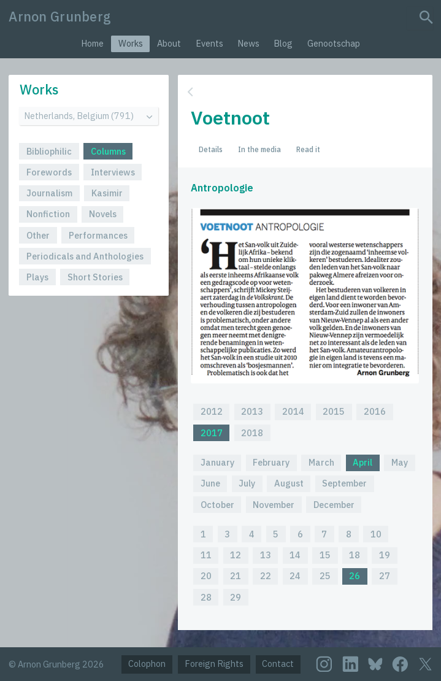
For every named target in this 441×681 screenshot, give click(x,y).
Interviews (113, 172)
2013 (252, 411)
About (169, 43)
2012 (212, 411)
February (271, 462)
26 (354, 576)
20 (206, 576)
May (399, 462)
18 (354, 555)
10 (376, 534)
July (247, 483)
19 (384, 555)
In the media (259, 149)
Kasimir (107, 193)
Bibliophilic (49, 151)
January (217, 462)
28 (206, 597)
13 (265, 555)
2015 (334, 411)
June (210, 483)
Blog (283, 43)
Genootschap (333, 43)
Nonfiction (48, 214)
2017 (212, 433)
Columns (108, 151)
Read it (308, 149)
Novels (103, 214)
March (321, 462)
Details (211, 149)
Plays (37, 277)
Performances (98, 235)
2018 (252, 433)
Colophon (147, 663)
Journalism (49, 193)
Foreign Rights (214, 663)
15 (325, 555)
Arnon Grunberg (60, 16)
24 (295, 576)
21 (235, 576)
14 (295, 555)
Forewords (49, 172)
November (273, 504)
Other (38, 235)
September (344, 483)
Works (130, 43)
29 (235, 597)
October (217, 504)
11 (206, 555)
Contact (278, 663)
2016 (375, 411)
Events (209, 43)
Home (92, 43)
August (289, 483)
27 (384, 576)
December (334, 504)
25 (325, 576)
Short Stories (95, 277)
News (248, 43)
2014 (293, 411)
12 (235, 555)
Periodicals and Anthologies (85, 256)
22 (265, 576)
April (362, 462)
